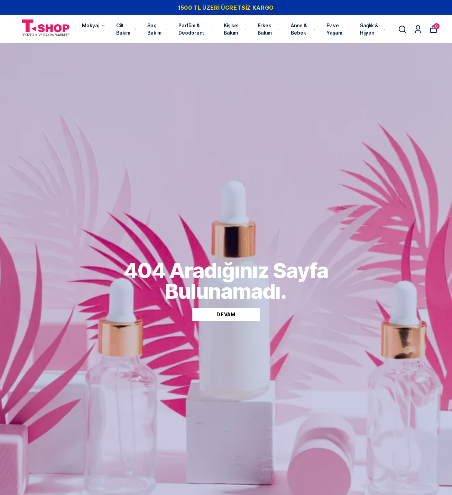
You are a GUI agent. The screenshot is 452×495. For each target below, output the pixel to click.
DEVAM (226, 314)
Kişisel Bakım (235, 29)
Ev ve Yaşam (338, 29)
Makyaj (94, 25)
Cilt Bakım (126, 29)
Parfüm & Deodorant (196, 29)
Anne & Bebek (303, 29)
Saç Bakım (157, 29)
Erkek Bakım (269, 29)
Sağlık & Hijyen (373, 29)
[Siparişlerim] (418, 29)
